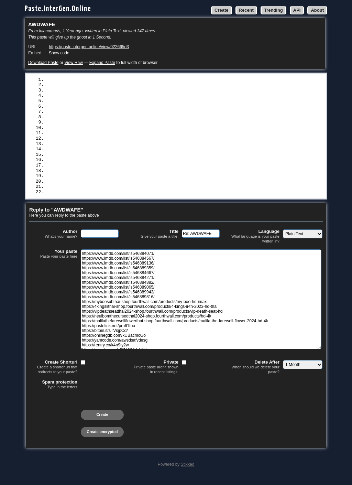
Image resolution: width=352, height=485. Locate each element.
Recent (246, 10)
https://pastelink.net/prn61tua (86, 165)
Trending (273, 10)
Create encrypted (102, 439)
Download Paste (43, 62)
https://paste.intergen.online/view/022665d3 (89, 46)
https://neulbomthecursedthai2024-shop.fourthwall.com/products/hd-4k (136, 154)
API (297, 10)
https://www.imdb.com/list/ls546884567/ (97, 85)
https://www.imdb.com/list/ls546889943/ (97, 125)
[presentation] (81, 410)
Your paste (53, 261)
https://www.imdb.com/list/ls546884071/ (97, 80)
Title (154, 241)
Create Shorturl (53, 374)
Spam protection (53, 392)
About (317, 10)
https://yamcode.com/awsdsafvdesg (89, 182)
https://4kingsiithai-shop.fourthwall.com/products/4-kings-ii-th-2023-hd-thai (148, 142)
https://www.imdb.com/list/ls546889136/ (97, 91)
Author (53, 241)
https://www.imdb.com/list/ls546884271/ (97, 108)
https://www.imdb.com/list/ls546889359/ (97, 97)
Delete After (255, 374)
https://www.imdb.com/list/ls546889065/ (97, 120)
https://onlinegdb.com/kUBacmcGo (88, 177)
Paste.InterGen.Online (58, 9)
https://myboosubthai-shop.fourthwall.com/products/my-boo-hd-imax (132, 136)
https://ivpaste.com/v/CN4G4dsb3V (89, 194)
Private (154, 374)
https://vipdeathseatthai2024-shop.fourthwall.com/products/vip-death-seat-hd (147, 148)
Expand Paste (102, 62)
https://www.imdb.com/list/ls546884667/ (97, 102)
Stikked (188, 472)
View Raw (73, 62)
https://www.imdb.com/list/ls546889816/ (97, 131)
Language (255, 243)
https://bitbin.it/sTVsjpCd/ (82, 171)
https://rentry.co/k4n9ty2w (81, 188)
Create (221, 10)
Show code (59, 53)
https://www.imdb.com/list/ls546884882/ (97, 114)
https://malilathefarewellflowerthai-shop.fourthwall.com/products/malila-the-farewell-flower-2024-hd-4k (183, 160)
